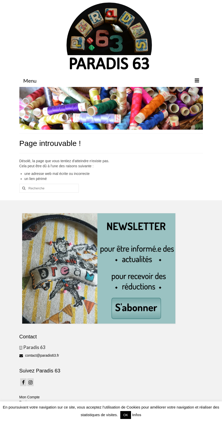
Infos (136, 415)
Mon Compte (29, 397)
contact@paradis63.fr (39, 355)
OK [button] (125, 415)
